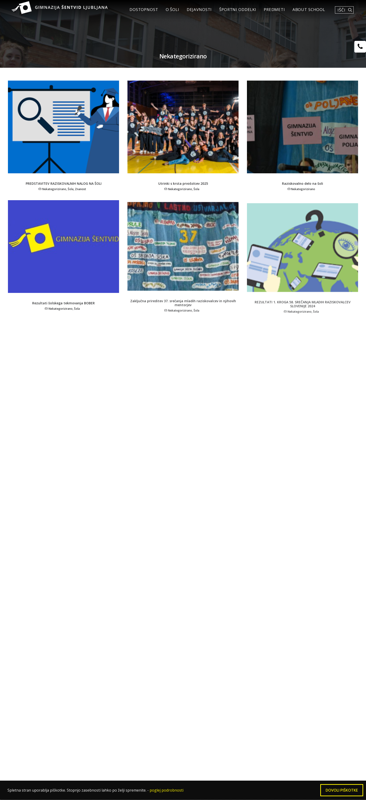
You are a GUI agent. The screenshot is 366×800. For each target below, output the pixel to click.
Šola (71, 194)
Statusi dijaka (65, 666)
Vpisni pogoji (200, 600)
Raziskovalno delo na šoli (302, 189)
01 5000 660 (166, 763)
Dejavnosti (196, 12)
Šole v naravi (199, 622)
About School (306, 12)
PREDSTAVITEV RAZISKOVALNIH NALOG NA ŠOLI (64, 188)
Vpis (55, 629)
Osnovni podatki (67, 607)
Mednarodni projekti (140, 608)
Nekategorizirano (54, 194)
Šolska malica (64, 681)
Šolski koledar (65, 644)
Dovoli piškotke (342, 790)
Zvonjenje (61, 637)
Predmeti (271, 12)
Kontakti (263, 630)
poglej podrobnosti (166, 790)
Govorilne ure (65, 651)
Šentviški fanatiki (136, 644)
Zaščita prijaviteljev (71, 740)
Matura (58, 659)
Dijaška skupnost (136, 622)
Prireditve (129, 637)
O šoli (170, 12)
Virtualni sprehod (69, 732)
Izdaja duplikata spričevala (78, 695)
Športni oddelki (235, 12)
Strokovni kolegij (204, 637)
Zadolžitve (265, 615)
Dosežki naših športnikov (212, 630)
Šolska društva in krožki (143, 600)
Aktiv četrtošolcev (137, 630)
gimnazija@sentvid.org (264, 763)
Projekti (263, 622)
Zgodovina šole (66, 622)
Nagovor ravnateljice (72, 615)
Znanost (80, 194)
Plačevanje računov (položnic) (80, 688)
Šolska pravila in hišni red (77, 673)
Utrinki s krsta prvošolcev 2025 (183, 188)
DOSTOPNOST (141, 12)
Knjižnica (128, 615)
